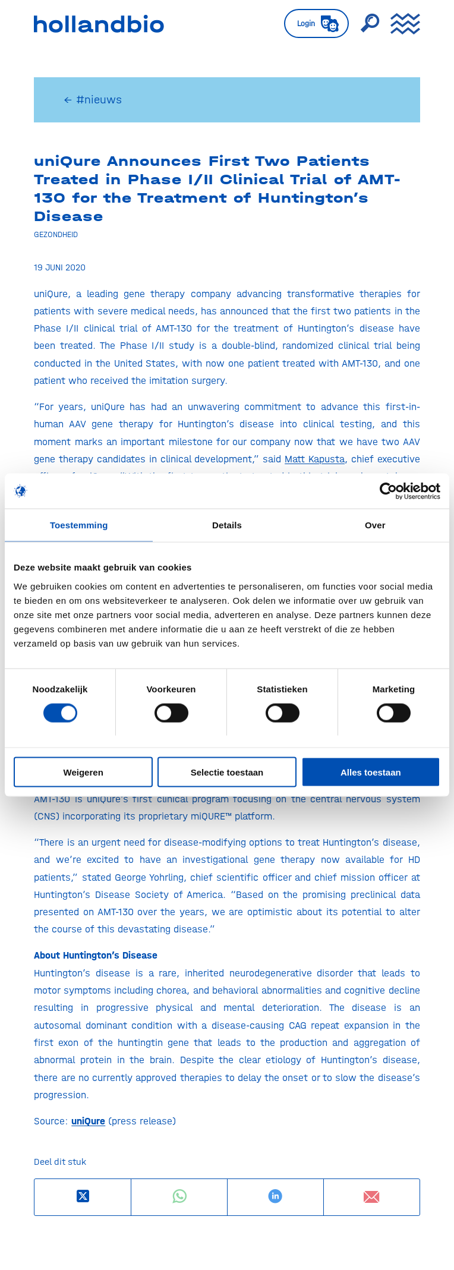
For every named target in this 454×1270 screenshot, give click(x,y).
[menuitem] (310, 24)
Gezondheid (56, 234)
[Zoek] (364, 24)
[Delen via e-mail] (372, 1197)
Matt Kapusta (315, 459)
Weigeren (83, 772)
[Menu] (399, 24)
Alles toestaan (370, 772)
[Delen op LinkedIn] (275, 1196)
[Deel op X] (82, 1196)
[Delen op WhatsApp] (179, 1196)
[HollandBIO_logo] (150, 24)
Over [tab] (375, 525)
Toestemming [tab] (79, 525)
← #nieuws (93, 99)
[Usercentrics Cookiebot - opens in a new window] (388, 491)
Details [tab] (227, 525)
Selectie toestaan (227, 772)
